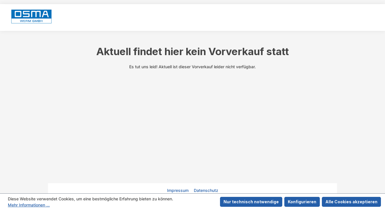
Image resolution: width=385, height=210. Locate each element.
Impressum (178, 190)
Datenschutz (206, 190)
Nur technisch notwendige (251, 201)
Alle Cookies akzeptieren (351, 201)
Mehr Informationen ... (29, 204)
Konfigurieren (302, 201)
